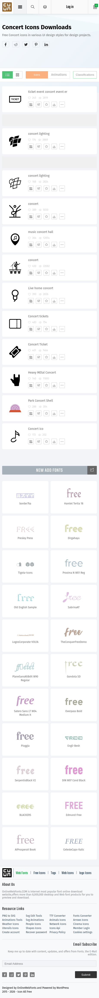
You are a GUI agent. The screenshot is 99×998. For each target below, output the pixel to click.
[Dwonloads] (54, 104)
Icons (37, 74)
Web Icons (68, 873)
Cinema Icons (81, 924)
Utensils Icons (10, 928)
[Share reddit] (15, 44)
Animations (59, 75)
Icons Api (55, 928)
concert (33, 204)
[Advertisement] (50, 57)
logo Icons (85, 873)
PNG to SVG (8, 915)
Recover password (36, 932)
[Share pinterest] (36, 44)
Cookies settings (82, 932)
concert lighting (39, 134)
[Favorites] (46, 104)
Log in (69, 7)
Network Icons (58, 924)
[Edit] (39, 104)
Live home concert (40, 288)
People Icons (33, 924)
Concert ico (35, 429)
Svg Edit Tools (34, 915)
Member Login (81, 928)
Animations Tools (12, 919)
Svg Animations (35, 919)
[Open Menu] (45, 7)
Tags (53, 873)
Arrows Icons (80, 919)
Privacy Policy (57, 932)
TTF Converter (57, 915)
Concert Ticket (38, 344)
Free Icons (39, 873)
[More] (62, 104)
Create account (11, 932)
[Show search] (33, 7)
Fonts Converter (82, 915)
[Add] (31, 104)
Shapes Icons (33, 928)
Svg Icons (7, 7)
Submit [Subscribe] (85, 974)
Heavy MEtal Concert (42, 372)
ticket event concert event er (47, 92)
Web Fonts (22, 873)
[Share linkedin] (46, 44)
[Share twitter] (25, 44)
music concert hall (40, 232)
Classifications (85, 74)
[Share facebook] (5, 44)
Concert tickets (38, 316)
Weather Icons (10, 924)
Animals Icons (58, 919)
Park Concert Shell (40, 401)
